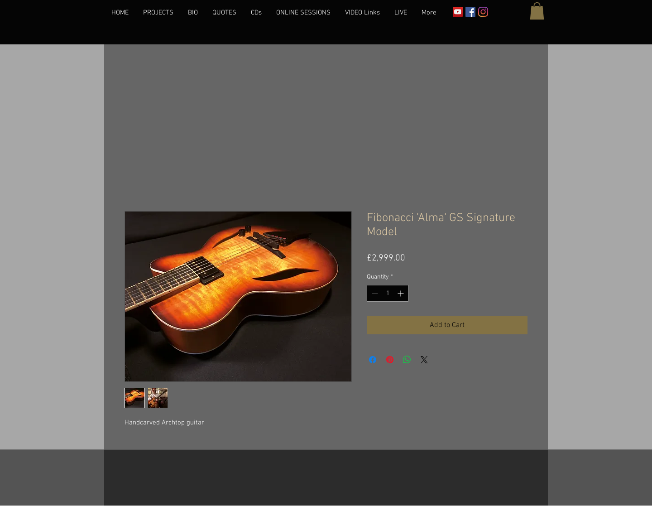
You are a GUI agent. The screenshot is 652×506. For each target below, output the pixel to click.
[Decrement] (373, 293)
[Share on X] (424, 359)
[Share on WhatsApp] (407, 359)
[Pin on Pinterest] (389, 359)
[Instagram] (483, 12)
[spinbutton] (387, 293)
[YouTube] (458, 12)
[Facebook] (470, 12)
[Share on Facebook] (372, 359)
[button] (537, 10)
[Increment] (401, 293)
